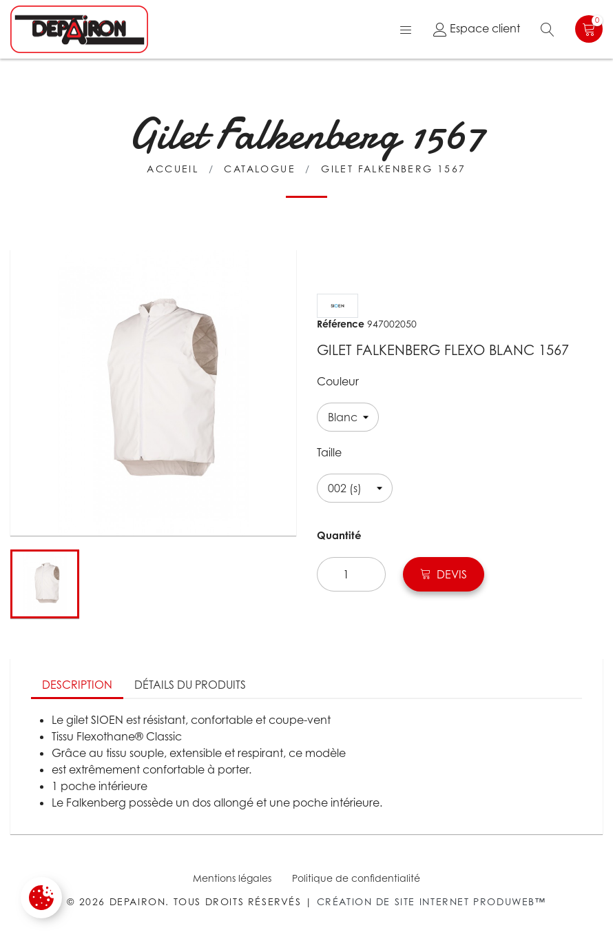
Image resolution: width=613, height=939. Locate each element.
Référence (340, 324)
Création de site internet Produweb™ (431, 901)
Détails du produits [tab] (190, 684)
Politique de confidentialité (356, 878)
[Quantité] (351, 574)
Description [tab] (77, 684)
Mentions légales (232, 878)
